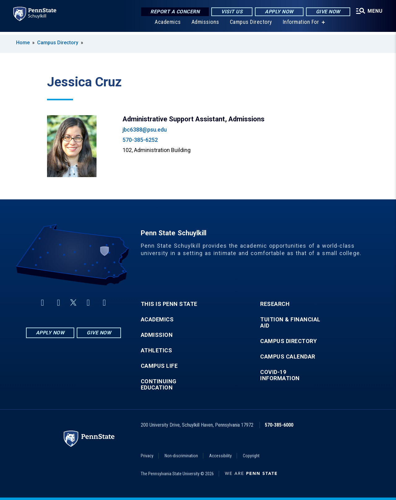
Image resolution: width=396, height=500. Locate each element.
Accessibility (220, 455)
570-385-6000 (279, 425)
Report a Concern (172, 12)
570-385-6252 (140, 140)
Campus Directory (249, 24)
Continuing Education (159, 384)
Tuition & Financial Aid (290, 322)
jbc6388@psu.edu (145, 129)
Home (23, 43)
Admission (157, 335)
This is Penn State (169, 304)
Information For (299, 24)
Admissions (204, 24)
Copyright (251, 455)
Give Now (325, 12)
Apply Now (276, 12)
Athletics (156, 350)
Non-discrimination (181, 455)
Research (275, 304)
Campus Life (159, 366)
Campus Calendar (287, 357)
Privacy (147, 455)
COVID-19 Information (280, 375)
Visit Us (229, 12)
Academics (166, 24)
